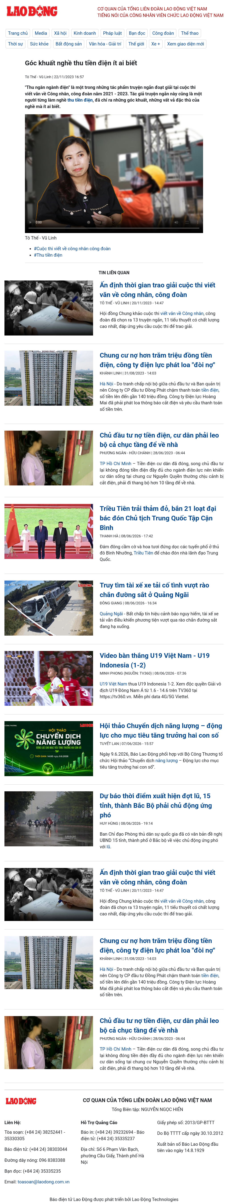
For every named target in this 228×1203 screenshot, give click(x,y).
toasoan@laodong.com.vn (43, 1182)
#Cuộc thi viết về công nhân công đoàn (72, 248)
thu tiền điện (80, 100)
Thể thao (189, 33)
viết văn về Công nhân (182, 313)
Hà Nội (107, 384)
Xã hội (60, 33)
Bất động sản (69, 44)
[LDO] (48, 308)
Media (41, 33)
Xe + (155, 44)
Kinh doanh (85, 33)
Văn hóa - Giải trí (105, 44)
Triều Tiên (143, 553)
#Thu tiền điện (48, 255)
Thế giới (136, 44)
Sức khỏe (39, 44)
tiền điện (210, 390)
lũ (108, 846)
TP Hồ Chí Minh (115, 463)
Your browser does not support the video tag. (114, 173)
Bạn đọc (137, 33)
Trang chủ (18, 33)
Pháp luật (112, 33)
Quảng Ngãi (111, 613)
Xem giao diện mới (185, 44)
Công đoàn (163, 33)
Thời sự (15, 44)
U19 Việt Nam (113, 684)
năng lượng (166, 760)
